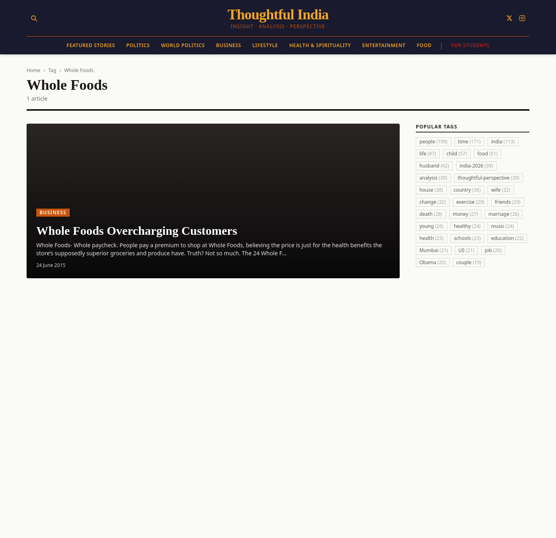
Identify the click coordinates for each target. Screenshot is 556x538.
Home (33, 70)
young (431, 226)
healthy (467, 226)
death (430, 214)
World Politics (183, 45)
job (493, 250)
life (427, 153)
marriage (503, 214)
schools (467, 238)
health (431, 238)
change (432, 202)
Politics (138, 45)
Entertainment (383, 45)
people (433, 141)
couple (468, 262)
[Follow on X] (509, 18)
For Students (470, 45)
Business (228, 45)
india (503, 141)
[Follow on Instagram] (522, 18)
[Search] (34, 18)
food (487, 153)
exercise (470, 202)
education (507, 238)
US (466, 250)
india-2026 (476, 165)
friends (508, 202)
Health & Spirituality (320, 45)
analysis (433, 177)
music (502, 226)
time (469, 141)
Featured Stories (90, 45)
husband (434, 165)
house (431, 189)
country (467, 189)
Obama (432, 262)
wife (500, 189)
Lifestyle (265, 45)
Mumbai (433, 250)
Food (424, 45)
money (465, 214)
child (456, 153)
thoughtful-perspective (488, 177)
